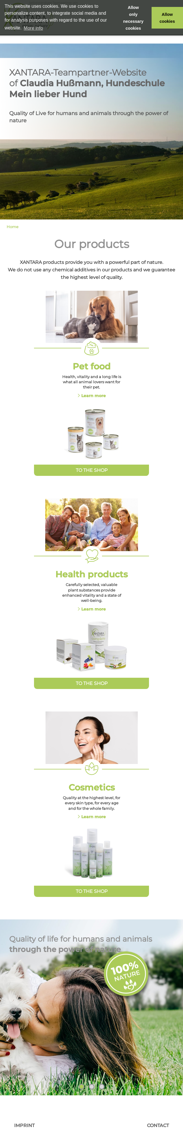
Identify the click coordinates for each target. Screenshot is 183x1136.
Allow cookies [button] (167, 18)
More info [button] (33, 28)
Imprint (24, 1125)
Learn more (93, 395)
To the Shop (91, 470)
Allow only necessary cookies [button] (133, 18)
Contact (158, 1125)
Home (12, 226)
